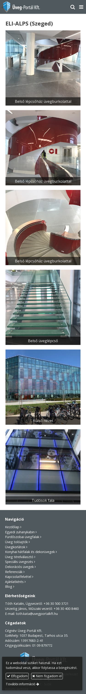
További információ (20, 684)
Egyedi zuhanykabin (20, 532)
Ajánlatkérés (14, 581)
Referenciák (13, 572)
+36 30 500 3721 (56, 603)
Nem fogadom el (47, 676)
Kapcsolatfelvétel (18, 576)
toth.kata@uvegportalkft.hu (37, 613)
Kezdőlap (12, 527)
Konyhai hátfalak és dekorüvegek (30, 552)
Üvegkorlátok (15, 547)
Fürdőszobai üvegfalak (22, 537)
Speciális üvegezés (19, 561)
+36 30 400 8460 (66, 608)
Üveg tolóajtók (16, 542)
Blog (8, 586)
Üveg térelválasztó (19, 557)
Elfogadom (17, 676)
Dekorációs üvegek (19, 567)
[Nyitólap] (21, 7)
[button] (81, 7)
